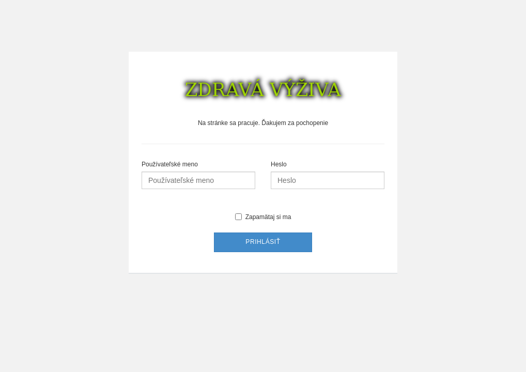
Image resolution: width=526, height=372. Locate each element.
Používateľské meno (170, 164)
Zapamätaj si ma (263, 217)
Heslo (279, 164)
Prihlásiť (262, 241)
